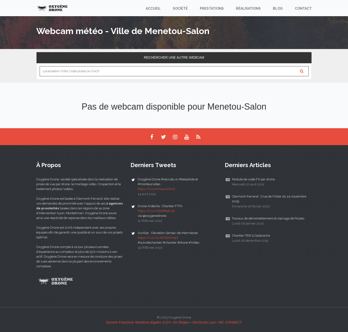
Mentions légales (148, 322)
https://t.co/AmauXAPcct (156, 189)
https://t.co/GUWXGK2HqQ (158, 238)
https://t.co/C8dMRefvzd (156, 211)
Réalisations (248, 8)
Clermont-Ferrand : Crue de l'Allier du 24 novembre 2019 (269, 199)
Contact (303, 8)
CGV (166, 322)
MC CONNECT (230, 322)
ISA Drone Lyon (204, 322)
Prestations (212, 8)
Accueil (153, 8)
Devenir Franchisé (120, 322)
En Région (181, 322)
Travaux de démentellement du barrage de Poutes (268, 218)
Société (180, 8)
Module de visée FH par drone (253, 179)
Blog (278, 8)
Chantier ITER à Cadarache (251, 235)
